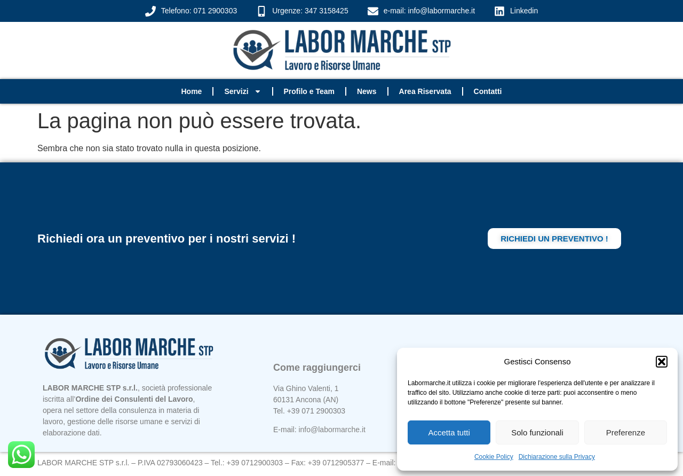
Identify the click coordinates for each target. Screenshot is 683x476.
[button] (661, 361)
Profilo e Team (309, 91)
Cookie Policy (493, 457)
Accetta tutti (449, 432)
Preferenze (625, 432)
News (367, 91)
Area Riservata (425, 91)
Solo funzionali (537, 432)
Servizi (242, 91)
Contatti (488, 91)
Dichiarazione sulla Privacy (557, 457)
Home (191, 91)
